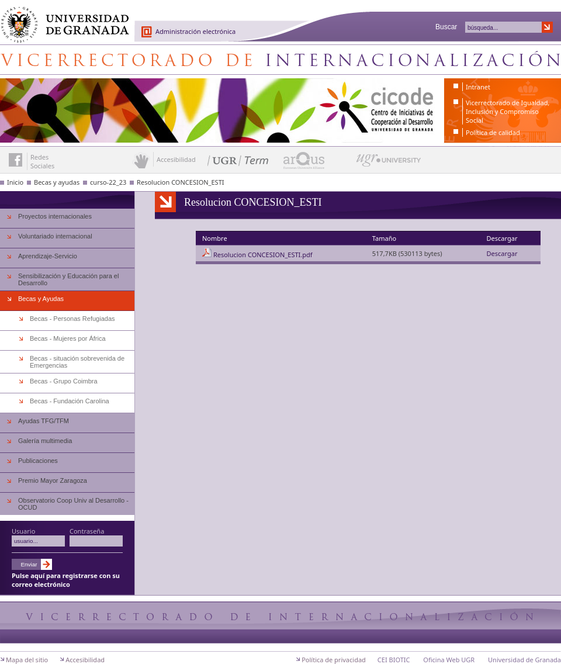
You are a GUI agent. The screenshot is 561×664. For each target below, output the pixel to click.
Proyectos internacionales (55, 216)
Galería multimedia (45, 440)
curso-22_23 (108, 182)
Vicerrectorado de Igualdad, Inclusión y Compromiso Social (507, 111)
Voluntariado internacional (55, 236)
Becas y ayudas (56, 182)
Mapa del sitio (27, 659)
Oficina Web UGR (449, 659)
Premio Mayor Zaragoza (52, 480)
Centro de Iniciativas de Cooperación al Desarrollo (280, 59)
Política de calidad (493, 132)
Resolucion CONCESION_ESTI (180, 182)
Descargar (502, 253)
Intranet (478, 86)
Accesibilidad (85, 659)
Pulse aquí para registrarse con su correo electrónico (66, 580)
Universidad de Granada (61, 18)
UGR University (388, 163)
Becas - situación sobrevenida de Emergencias (77, 362)
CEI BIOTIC (394, 659)
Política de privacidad (334, 659)
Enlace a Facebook (15, 160)
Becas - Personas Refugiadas (72, 318)
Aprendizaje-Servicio (47, 256)
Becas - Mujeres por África (68, 338)
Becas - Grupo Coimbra (64, 381)
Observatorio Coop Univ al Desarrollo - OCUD (73, 504)
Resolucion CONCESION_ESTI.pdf (263, 254)
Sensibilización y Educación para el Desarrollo (68, 279)
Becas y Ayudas (41, 298)
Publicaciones (38, 460)
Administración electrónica (195, 31)
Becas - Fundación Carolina (69, 400)
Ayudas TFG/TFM (43, 420)
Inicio (15, 182)
